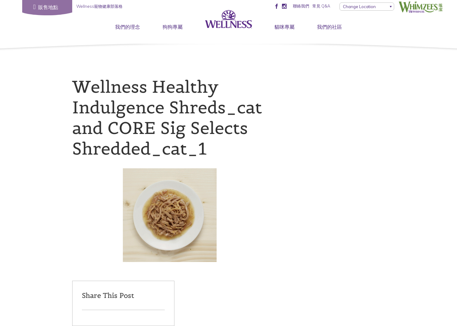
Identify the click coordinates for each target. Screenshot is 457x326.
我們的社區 (329, 27)
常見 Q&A (321, 5)
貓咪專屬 (284, 27)
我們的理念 (127, 27)
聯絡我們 (301, 5)
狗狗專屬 (173, 27)
